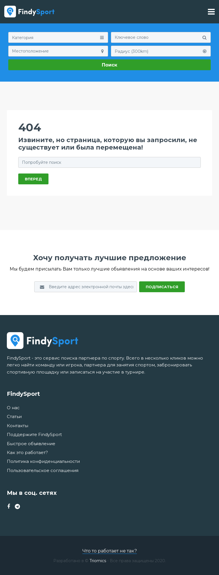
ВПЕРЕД (33, 179)
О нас (13, 407)
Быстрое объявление (31, 443)
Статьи (14, 416)
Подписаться (162, 287)
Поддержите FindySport (34, 434)
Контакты (17, 425)
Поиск (109, 65)
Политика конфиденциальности (43, 461)
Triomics (98, 560)
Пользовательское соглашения (42, 470)
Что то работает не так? (109, 551)
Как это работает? (27, 452)
